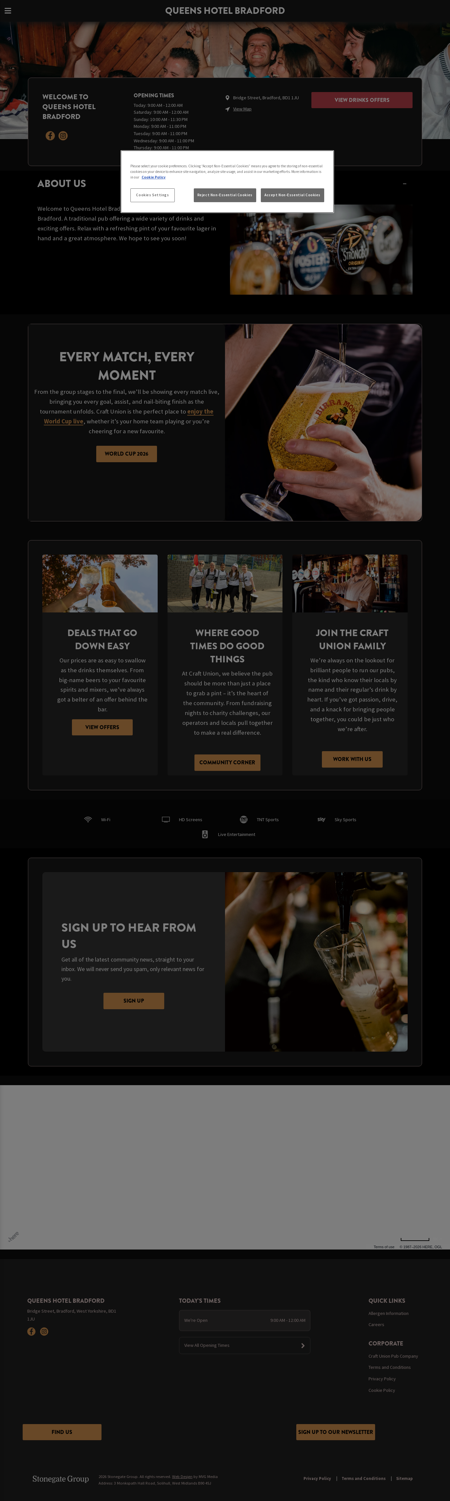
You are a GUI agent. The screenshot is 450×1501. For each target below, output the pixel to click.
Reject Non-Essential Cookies (225, 195)
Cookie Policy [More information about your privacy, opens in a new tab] (154, 177)
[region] (227, 181)
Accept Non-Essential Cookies (292, 195)
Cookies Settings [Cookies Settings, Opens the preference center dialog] (152, 195)
